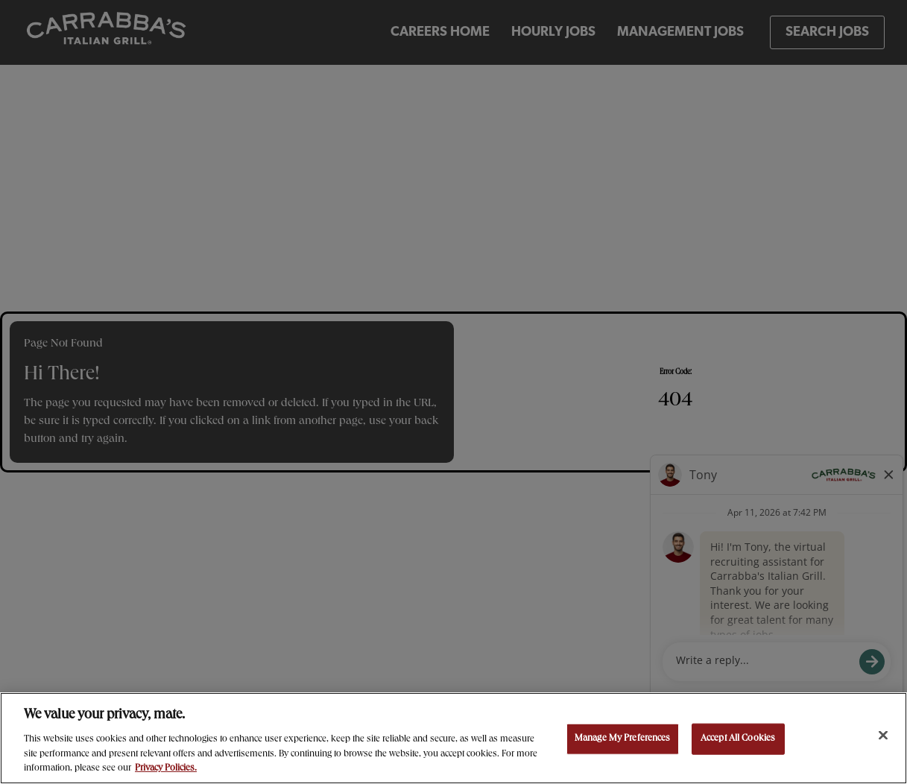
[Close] (883, 735)
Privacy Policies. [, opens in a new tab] (166, 769)
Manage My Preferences (623, 739)
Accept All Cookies (738, 739)
